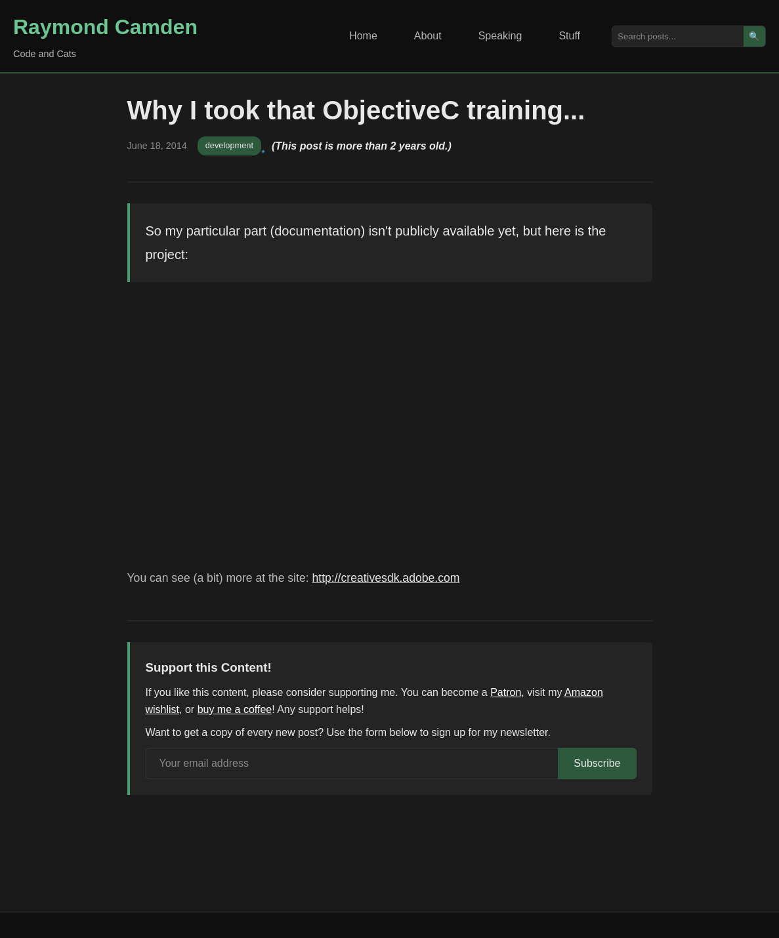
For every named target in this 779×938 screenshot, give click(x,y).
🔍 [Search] (754, 36)
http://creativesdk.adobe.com (385, 577)
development (229, 145)
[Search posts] (678, 36)
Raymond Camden (105, 27)
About (428, 35)
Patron (505, 692)
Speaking (500, 35)
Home (363, 35)
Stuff (569, 35)
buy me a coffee (235, 709)
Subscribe (597, 763)
